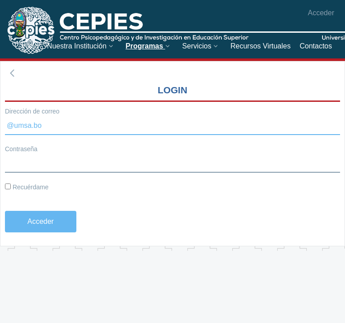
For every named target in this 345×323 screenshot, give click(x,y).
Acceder (321, 13)
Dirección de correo (32, 111)
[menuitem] (29, 46)
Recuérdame (27, 187)
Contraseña (21, 149)
